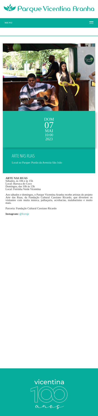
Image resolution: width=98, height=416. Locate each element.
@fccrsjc (24, 213)
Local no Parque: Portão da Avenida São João (37, 162)
